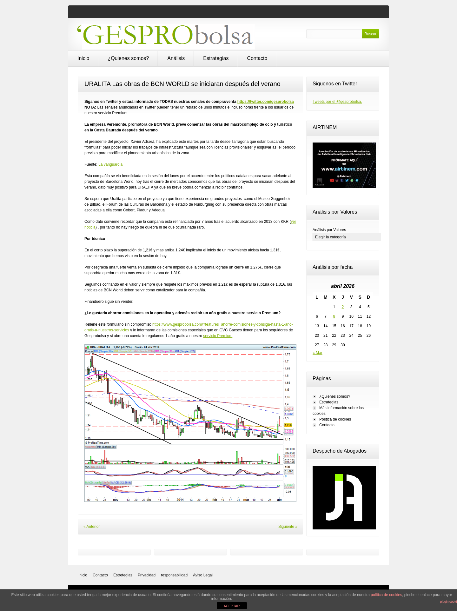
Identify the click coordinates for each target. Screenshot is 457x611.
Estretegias (122, 575)
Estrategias (215, 58)
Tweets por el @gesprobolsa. (337, 101)
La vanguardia (110, 164)
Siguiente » (287, 526)
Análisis (176, 58)
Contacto (257, 58)
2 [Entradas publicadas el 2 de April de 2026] (343, 307)
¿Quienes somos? (128, 58)
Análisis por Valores (329, 230)
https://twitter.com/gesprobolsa (265, 101)
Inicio (83, 58)
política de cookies (386, 595)
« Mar (317, 352)
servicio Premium (217, 336)
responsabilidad (174, 575)
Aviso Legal (203, 575)
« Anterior (91, 526)
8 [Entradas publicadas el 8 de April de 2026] (334, 316)
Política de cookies (335, 419)
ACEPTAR (231, 606)
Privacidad (147, 575)
